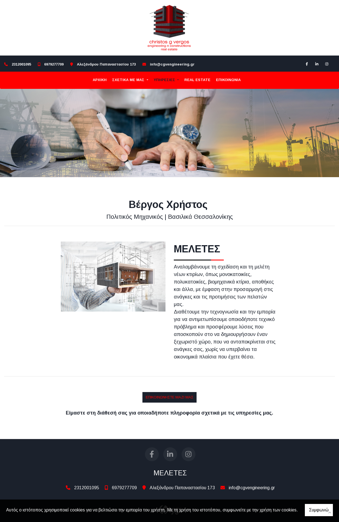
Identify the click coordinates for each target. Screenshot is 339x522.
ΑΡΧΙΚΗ (100, 80)
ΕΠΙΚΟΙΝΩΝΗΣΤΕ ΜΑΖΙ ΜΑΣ (169, 397)
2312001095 (21, 64)
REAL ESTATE (197, 80)
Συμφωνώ (319, 510)
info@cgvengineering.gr (172, 64)
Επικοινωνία (228, 80)
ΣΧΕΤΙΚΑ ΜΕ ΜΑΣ (128, 80)
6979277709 (54, 64)
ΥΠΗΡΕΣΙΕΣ (165, 80)
